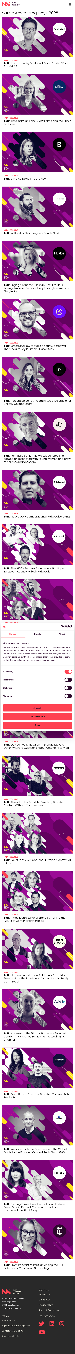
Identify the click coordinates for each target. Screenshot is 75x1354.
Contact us (44, 1299)
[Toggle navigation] (69, 4)
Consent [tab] (13, 634)
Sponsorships (8, 1320)
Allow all (37, 708)
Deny (37, 725)
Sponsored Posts (10, 1336)
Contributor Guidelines (13, 1330)
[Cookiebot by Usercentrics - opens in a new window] (60, 626)
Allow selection (37, 716)
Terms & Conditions (49, 1310)
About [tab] (62, 634)
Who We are (45, 1294)
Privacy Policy (46, 1304)
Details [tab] (37, 634)
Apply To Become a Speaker (16, 1325)
